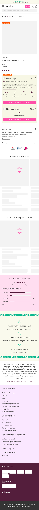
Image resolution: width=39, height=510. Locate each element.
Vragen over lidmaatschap (10, 406)
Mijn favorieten (7, 425)
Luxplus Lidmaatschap (9, 453)
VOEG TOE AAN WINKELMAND (19, 103)
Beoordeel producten (9, 431)
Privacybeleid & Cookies (10, 444)
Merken (11, 17)
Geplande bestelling (8, 428)
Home (4, 17)
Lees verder (6, 139)
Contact (4, 396)
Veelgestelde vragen (9, 393)
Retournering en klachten (10, 404)
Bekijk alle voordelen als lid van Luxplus (19, 381)
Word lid (28, 6)
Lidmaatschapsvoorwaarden (11, 442)
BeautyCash (6, 409)
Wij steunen (5, 455)
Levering (5, 401)
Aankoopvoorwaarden (9, 439)
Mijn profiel (5, 420)
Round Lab (20, 17)
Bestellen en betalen (8, 412)
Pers (3, 398)
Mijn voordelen (6, 423)
